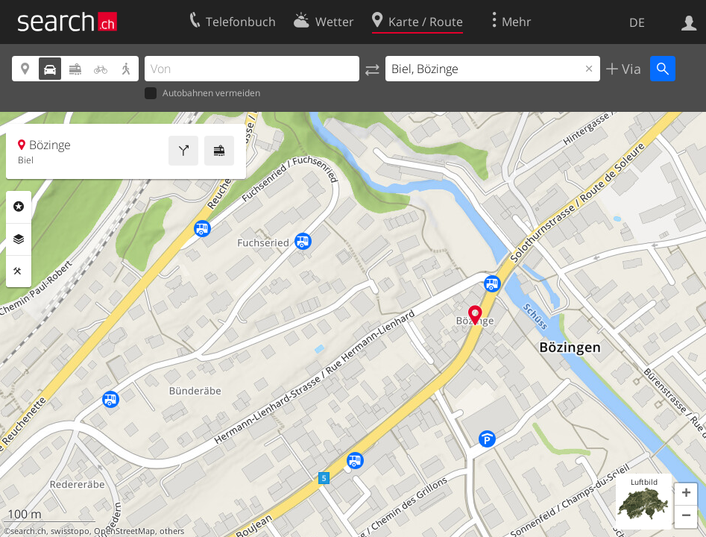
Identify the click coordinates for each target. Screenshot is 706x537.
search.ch (28, 531)
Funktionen (18, 271)
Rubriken (18, 206)
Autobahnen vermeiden (202, 93)
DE (637, 22)
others (172, 531)
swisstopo (70, 531)
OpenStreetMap (124, 531)
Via (629, 69)
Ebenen (18, 239)
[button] (686, 494)
